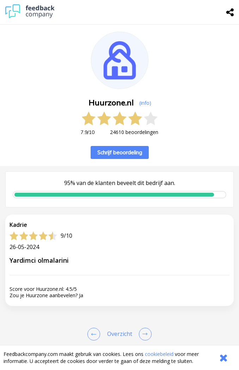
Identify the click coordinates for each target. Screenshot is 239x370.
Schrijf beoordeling (119, 152)
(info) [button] (145, 103)
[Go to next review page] (144, 334)
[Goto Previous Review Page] (95, 334)
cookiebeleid (159, 354)
